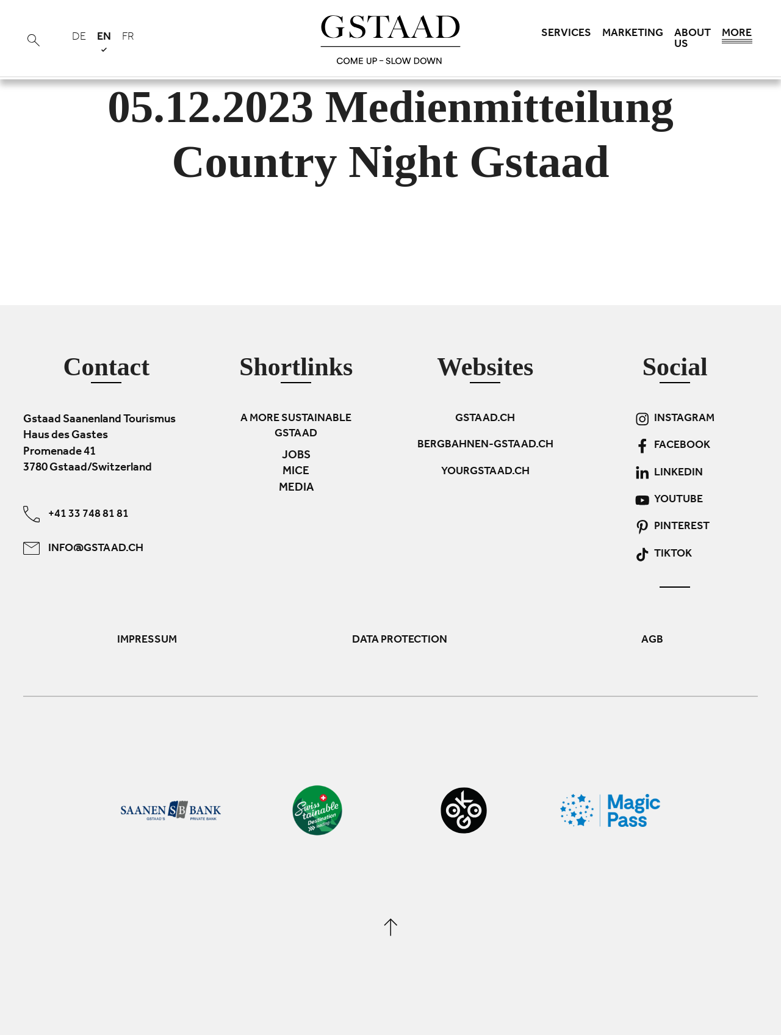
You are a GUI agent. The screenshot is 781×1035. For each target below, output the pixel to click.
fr (128, 37)
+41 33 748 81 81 (76, 514)
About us (692, 40)
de (79, 37)
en (104, 41)
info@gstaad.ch (83, 548)
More (737, 37)
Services (566, 34)
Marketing (632, 34)
